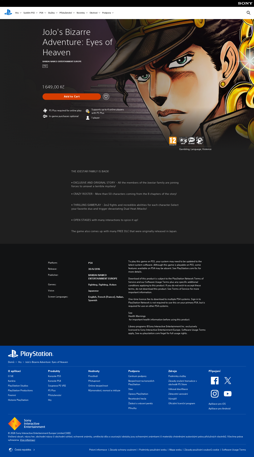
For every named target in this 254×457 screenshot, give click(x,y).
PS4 (41, 13)
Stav (130, 389)
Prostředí (93, 376)
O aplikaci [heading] (14, 371)
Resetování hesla (137, 398)
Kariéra (11, 380)
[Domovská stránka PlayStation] (8, 13)
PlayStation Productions (20, 390)
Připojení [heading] (214, 371)
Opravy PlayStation (138, 393)
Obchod (93, 13)
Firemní (12, 395)
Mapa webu (175, 449)
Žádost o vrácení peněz (140, 403)
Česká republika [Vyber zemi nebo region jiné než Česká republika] (22, 449)
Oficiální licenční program (181, 403)
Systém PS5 (29, 13)
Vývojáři (172, 398)
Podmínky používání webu (153, 449)
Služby (51, 13)
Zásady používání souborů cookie (201, 449)
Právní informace (98, 449)
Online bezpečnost (98, 385)
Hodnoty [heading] (94, 371)
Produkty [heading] (54, 371)
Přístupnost (94, 380)
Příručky (132, 408)
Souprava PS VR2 (57, 385)
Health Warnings (137, 316)
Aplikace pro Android (219, 408)
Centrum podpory (137, 376)
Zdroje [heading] (172, 371)
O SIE (10, 376)
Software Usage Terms (234, 449)
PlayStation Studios (18, 385)
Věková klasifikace (178, 389)
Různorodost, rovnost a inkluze (104, 390)
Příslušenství (65, 13)
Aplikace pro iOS (217, 403)
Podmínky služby (177, 376)
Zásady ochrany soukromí (123, 449)
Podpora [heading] (134, 371)
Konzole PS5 (54, 376)
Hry (17, 13)
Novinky (81, 13)
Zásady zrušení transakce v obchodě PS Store (182, 382)
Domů (11, 362)
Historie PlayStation (18, 400)
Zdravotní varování (178, 393)
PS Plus (52, 390)
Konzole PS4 (54, 380)
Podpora (106, 13)
